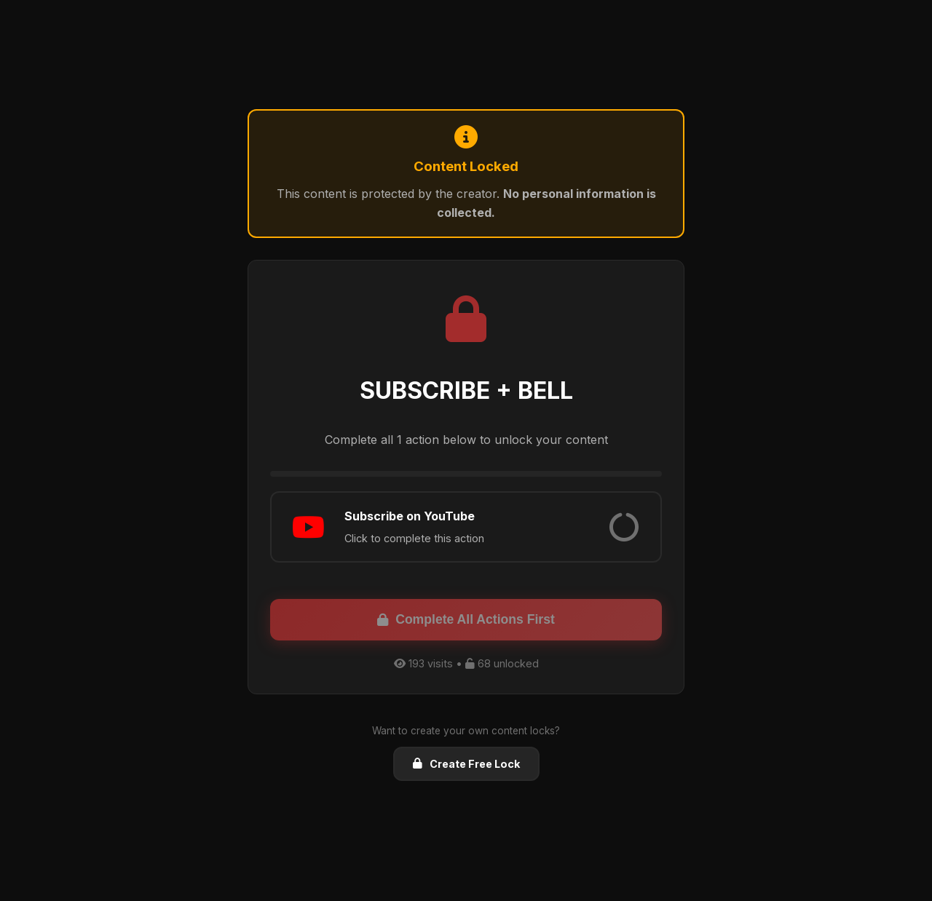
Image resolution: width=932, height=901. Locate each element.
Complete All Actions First (466, 619)
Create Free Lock (466, 764)
